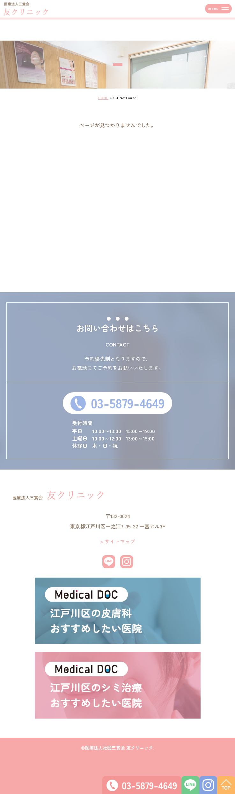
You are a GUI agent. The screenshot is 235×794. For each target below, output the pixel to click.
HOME (103, 97)
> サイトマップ (117, 541)
